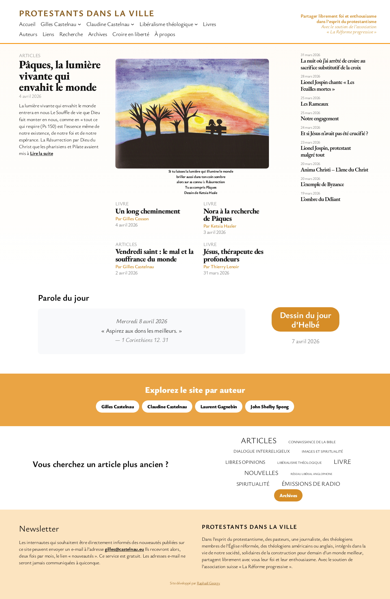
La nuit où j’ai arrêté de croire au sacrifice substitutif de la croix (333, 64)
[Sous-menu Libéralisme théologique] (196, 23)
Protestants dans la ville (87, 13)
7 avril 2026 (305, 341)
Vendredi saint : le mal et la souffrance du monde (154, 255)
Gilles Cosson (136, 218)
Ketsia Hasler (223, 225)
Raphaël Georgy (208, 582)
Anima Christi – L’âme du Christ (334, 169)
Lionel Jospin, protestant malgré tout (326, 151)
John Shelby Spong (270, 406)
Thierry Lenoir (225, 266)
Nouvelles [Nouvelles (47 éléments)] (261, 472)
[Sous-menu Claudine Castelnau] (132, 23)
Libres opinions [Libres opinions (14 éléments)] (245, 462)
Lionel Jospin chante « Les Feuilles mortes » (327, 85)
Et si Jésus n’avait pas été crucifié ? (334, 133)
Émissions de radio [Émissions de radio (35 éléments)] (311, 483)
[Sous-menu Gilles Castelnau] (79, 23)
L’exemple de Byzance (322, 184)
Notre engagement (320, 118)
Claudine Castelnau (167, 406)
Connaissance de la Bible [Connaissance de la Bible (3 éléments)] (312, 441)
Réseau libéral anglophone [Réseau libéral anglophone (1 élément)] (311, 474)
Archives (288, 495)
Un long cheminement (147, 211)
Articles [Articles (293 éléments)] (258, 440)
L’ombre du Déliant (320, 199)
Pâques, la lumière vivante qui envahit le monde (59, 76)
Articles (29, 55)
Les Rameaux (314, 104)
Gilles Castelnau (138, 266)
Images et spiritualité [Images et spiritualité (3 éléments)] (322, 451)
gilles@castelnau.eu (124, 549)
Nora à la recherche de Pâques (231, 214)
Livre (122, 203)
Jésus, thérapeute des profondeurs (233, 255)
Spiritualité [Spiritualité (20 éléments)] (252, 483)
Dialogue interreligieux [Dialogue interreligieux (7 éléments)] (261, 451)
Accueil (27, 24)
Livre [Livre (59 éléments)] (342, 461)
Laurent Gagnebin (218, 406)
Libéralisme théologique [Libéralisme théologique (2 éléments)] (299, 462)
